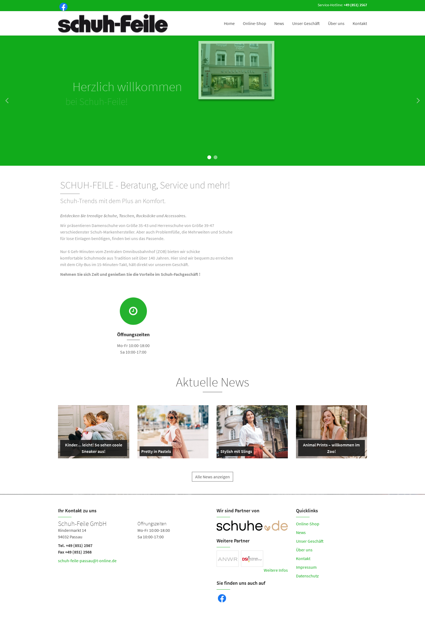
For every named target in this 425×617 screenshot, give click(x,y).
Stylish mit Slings (236, 452)
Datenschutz (307, 575)
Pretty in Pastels (156, 452)
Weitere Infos (276, 570)
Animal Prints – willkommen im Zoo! (330, 449)
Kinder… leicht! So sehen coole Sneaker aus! (92, 449)
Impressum (306, 567)
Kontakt (360, 23)
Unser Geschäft (306, 23)
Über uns (336, 23)
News (279, 23)
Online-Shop (254, 23)
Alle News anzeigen (212, 481)
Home (229, 23)
